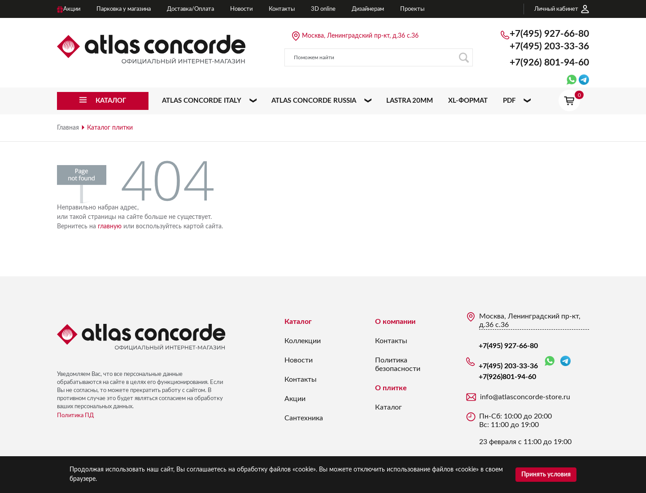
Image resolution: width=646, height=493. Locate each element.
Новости (298, 360)
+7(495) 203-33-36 (549, 46)
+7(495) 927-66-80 (549, 34)
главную (110, 226)
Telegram (565, 361)
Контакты (300, 379)
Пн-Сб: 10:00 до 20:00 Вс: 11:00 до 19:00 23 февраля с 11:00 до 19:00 (525, 429)
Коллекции (302, 341)
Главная (68, 128)
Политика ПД (75, 416)
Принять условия (546, 474)
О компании (395, 321)
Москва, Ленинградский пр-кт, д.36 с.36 (360, 36)
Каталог (298, 321)
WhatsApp (549, 361)
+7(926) (549, 62)
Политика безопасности (397, 364)
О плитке (391, 388)
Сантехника (303, 418)
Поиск (463, 57)
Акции (295, 398)
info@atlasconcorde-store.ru (525, 397)
